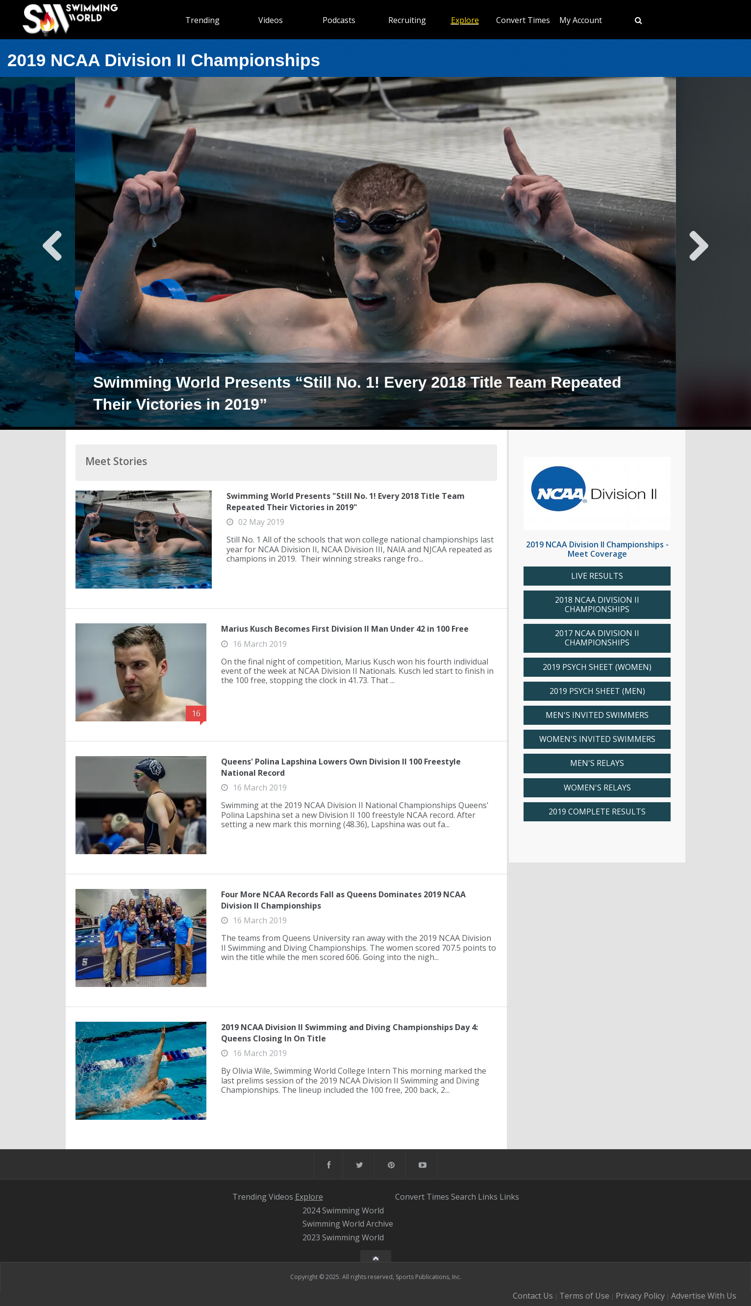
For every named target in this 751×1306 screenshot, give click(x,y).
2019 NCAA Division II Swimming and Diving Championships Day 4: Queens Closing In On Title (349, 1032)
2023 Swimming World (343, 1237)
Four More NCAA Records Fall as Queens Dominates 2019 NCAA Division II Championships (343, 900)
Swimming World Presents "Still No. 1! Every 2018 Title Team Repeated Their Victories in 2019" (345, 501)
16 (196, 713)
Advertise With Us (703, 1295)
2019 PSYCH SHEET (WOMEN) (597, 667)
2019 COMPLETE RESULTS (597, 811)
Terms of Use (584, 1295)
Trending (202, 20)
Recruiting (407, 20)
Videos (270, 20)
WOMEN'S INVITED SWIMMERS (597, 739)
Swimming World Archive (347, 1224)
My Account (580, 20)
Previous (53, 253)
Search (463, 1196)
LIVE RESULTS (597, 576)
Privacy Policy (640, 1295)
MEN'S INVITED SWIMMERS (597, 715)
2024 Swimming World (343, 1210)
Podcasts (339, 20)
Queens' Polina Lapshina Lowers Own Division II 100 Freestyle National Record (341, 767)
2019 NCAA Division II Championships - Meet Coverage (597, 549)
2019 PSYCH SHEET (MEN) (597, 691)
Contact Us (533, 1295)
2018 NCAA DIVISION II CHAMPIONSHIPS (597, 604)
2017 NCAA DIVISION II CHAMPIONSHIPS (597, 638)
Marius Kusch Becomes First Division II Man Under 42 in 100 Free (345, 628)
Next (698, 253)
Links (488, 1196)
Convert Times (523, 20)
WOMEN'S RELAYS (597, 787)
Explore (465, 20)
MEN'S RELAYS (597, 763)
